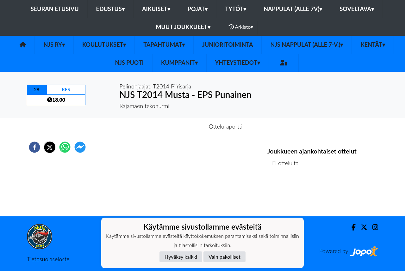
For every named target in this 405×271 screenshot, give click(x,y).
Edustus (110, 8)
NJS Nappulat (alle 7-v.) (306, 44)
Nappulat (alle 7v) (293, 8)
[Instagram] (372, 227)
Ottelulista (287, 195)
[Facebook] (351, 227)
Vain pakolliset (224, 257)
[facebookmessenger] (80, 147)
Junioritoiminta (227, 44)
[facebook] (34, 147)
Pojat (198, 8)
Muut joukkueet (183, 26)
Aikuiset (156, 8)
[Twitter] (361, 227)
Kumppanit (179, 62)
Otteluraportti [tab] (226, 126)
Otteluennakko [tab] (181, 126)
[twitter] (49, 147)
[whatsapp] (65, 147)
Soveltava (357, 8)
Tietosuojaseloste (48, 259)
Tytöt (235, 8)
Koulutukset (104, 44)
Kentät (372, 44)
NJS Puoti (129, 62)
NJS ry (54, 44)
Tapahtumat (164, 44)
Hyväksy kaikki (181, 257)
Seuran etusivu (55, 8)
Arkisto (241, 27)
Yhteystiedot (237, 62)
